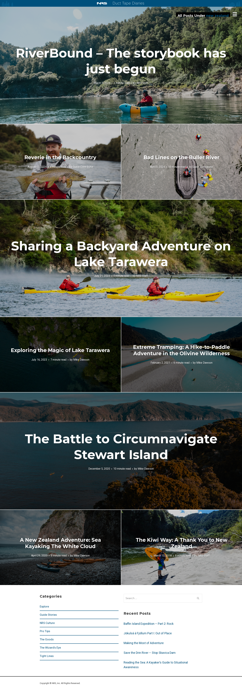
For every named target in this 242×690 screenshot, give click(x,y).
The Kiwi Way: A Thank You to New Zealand (181, 543)
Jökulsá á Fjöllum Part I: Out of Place (148, 633)
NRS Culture (47, 623)
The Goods (47, 639)
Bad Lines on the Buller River (182, 157)
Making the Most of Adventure (144, 643)
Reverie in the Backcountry (60, 157)
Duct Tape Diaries (127, 3)
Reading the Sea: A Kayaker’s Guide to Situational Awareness (156, 665)
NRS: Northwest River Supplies (102, 3)
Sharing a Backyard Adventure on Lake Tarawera (121, 253)
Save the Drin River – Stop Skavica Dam (150, 652)
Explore (44, 606)
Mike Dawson (81, 359)
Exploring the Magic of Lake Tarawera (60, 350)
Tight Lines (47, 656)
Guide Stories (48, 614)
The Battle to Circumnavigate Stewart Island (121, 446)
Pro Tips (45, 631)
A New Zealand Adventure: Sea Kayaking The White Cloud (60, 543)
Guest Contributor (83, 166)
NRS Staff (142, 82)
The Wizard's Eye (50, 647)
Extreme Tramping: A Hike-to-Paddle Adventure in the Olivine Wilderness (181, 350)
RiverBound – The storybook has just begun (121, 60)
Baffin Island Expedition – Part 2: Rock (149, 623)
